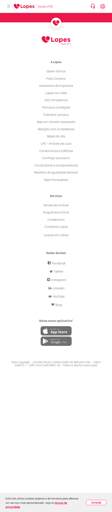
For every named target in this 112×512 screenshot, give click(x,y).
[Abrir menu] (8, 6)
